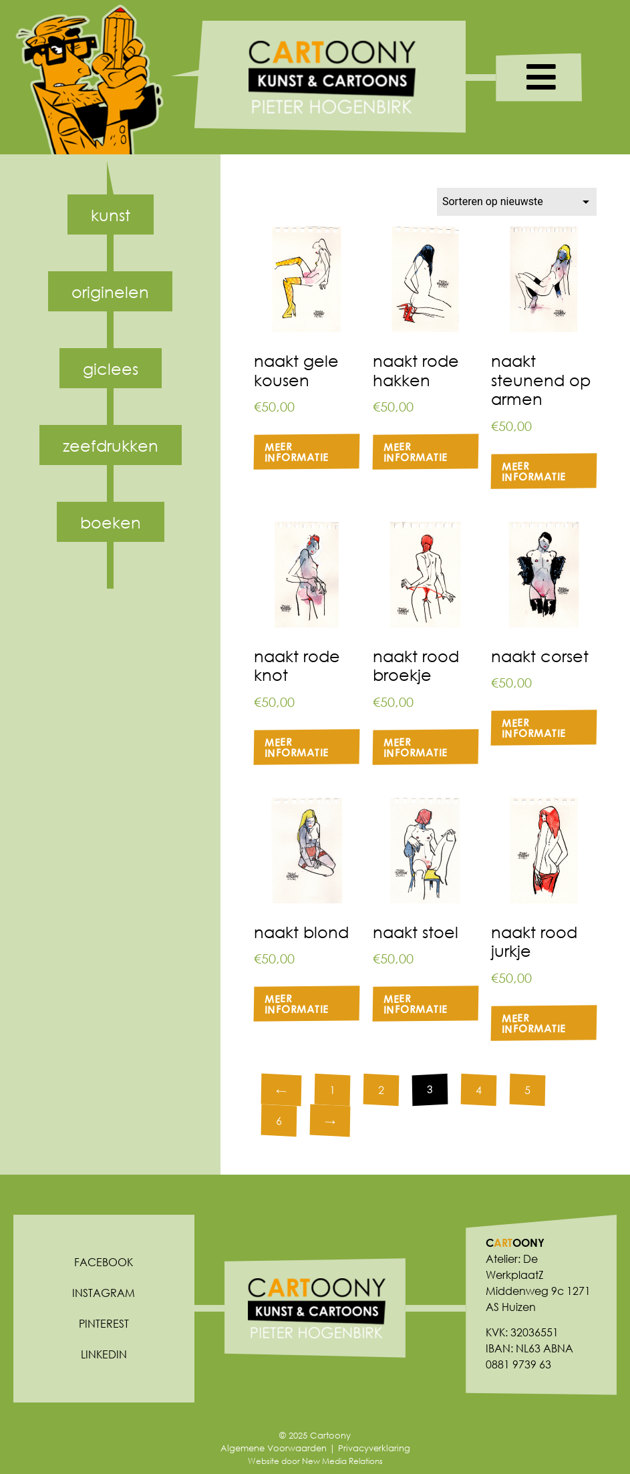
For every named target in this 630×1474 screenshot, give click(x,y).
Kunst (110, 214)
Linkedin (104, 1354)
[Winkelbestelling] (517, 202)
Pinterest (104, 1323)
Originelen (110, 291)
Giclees (110, 368)
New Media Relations (342, 1461)
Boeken (110, 522)
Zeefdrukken (110, 445)
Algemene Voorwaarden (273, 1448)
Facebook (103, 1262)
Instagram (103, 1293)
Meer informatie (297, 451)
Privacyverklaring (374, 1448)
